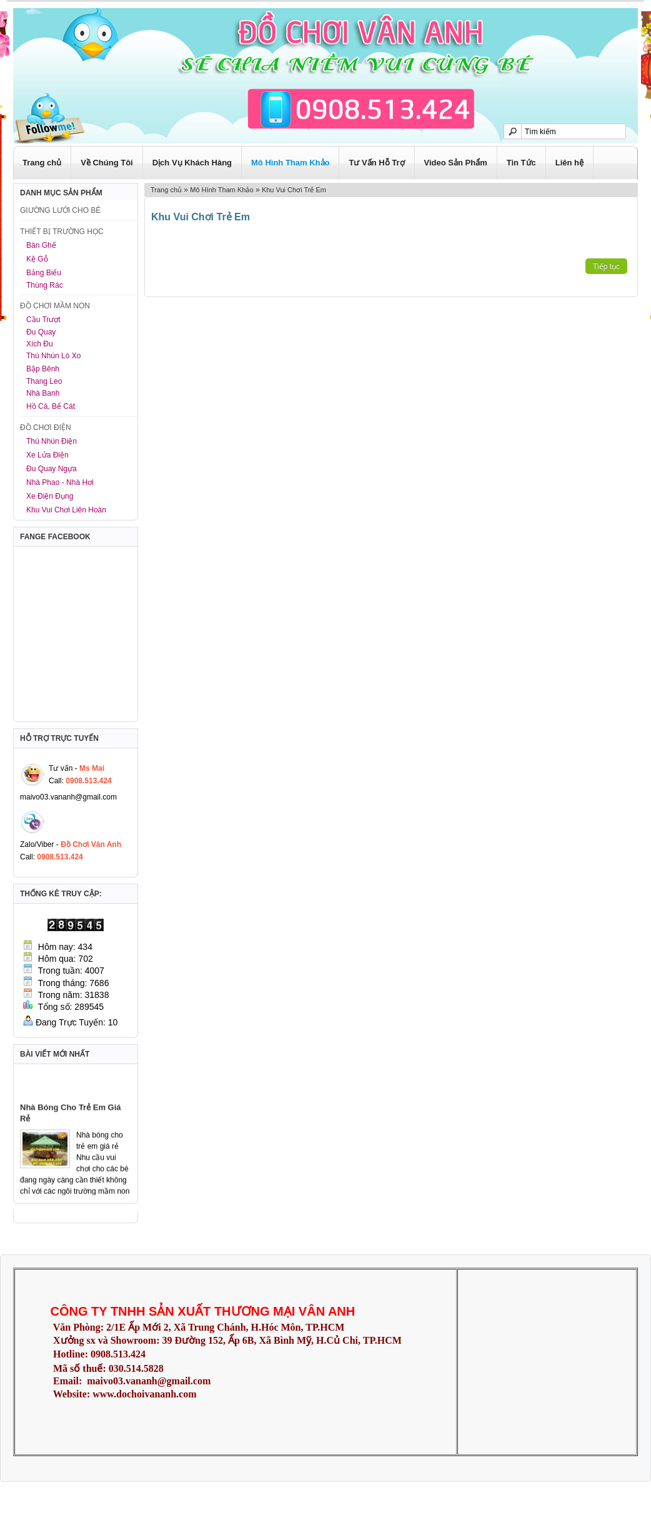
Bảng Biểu (43, 272)
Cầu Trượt (43, 319)
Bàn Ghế (41, 245)
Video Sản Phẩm (455, 162)
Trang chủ (41, 162)
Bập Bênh (42, 368)
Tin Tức (521, 162)
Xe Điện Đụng (49, 496)
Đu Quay (41, 332)
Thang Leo (44, 381)
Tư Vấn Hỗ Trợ (376, 162)
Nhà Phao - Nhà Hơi (60, 482)
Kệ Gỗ (37, 259)
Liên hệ (569, 162)
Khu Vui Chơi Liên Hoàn (66, 510)
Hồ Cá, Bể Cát (50, 406)
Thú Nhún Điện (51, 441)
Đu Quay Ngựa (51, 468)
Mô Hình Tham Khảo (290, 162)
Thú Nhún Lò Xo (53, 355)
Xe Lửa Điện (47, 455)
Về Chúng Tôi (107, 162)
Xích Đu (39, 344)
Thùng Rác (44, 285)
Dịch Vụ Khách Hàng (192, 162)
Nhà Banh (42, 393)
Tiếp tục (606, 266)
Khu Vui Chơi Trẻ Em (294, 189)
